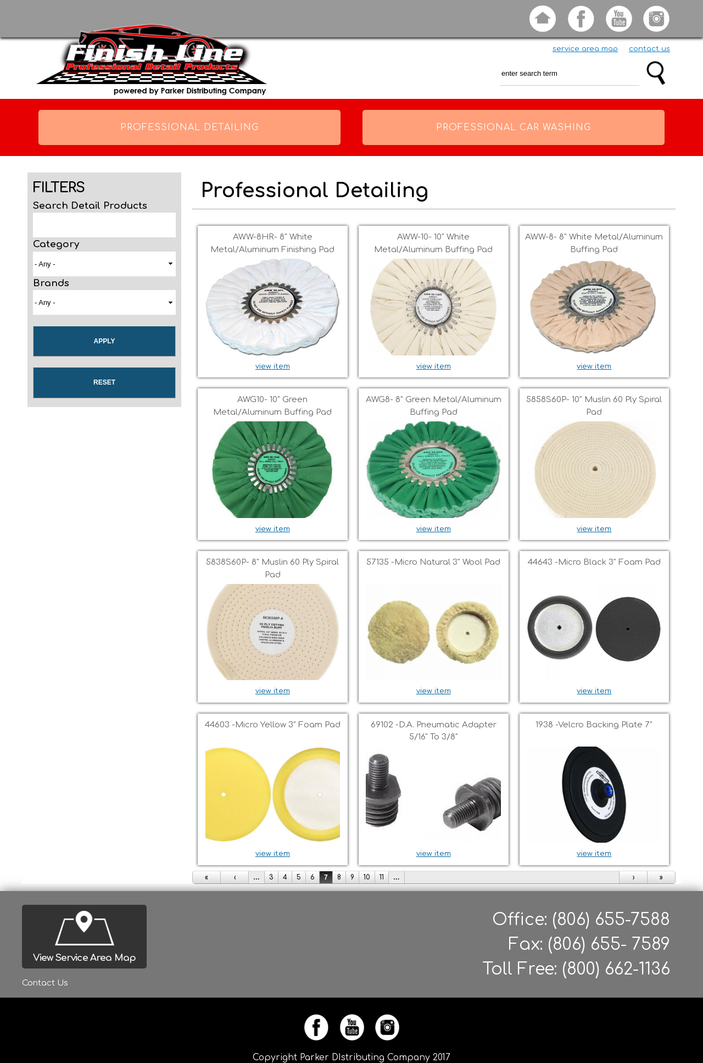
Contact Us (45, 983)
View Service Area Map (84, 958)
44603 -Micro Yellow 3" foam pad (273, 725)
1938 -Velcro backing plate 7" (593, 725)
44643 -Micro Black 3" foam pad (594, 562)
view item (272, 366)
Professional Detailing (189, 127)
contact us (649, 49)
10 (367, 877)
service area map (585, 49)
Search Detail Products (90, 206)
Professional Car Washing (513, 127)
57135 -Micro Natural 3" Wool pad (433, 562)
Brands (51, 283)
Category (56, 244)
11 (382, 877)
